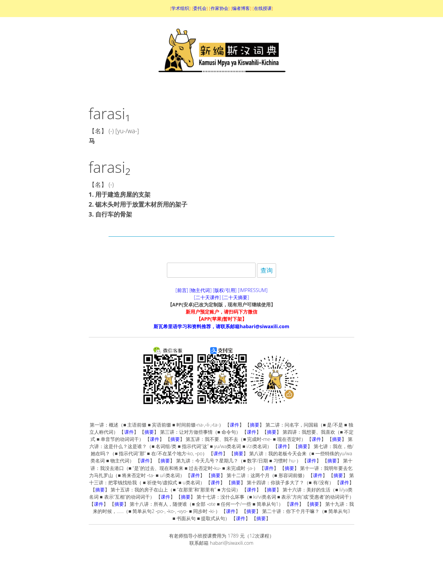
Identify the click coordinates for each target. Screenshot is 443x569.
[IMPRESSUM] (253, 290)
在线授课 (263, 8)
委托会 (199, 8)
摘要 (254, 424)
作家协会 (219, 8)
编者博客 (241, 8)
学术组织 (180, 8)
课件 (234, 424)
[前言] (181, 290)
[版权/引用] (225, 290)
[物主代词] (200, 290)
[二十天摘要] (235, 297)
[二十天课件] (207, 297)
